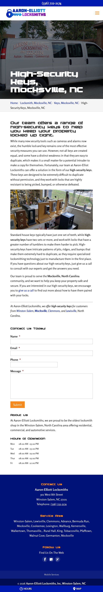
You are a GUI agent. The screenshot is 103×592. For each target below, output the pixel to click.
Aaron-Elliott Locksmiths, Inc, (56, 582)
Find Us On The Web (51, 551)
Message (17, 371)
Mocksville (41, 310)
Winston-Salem (24, 310)
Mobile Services (51, 573)
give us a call (26, 290)
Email (15, 348)
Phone (15, 359)
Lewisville (71, 310)
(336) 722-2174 (51, 3)
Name (15, 336)
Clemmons (54, 310)
